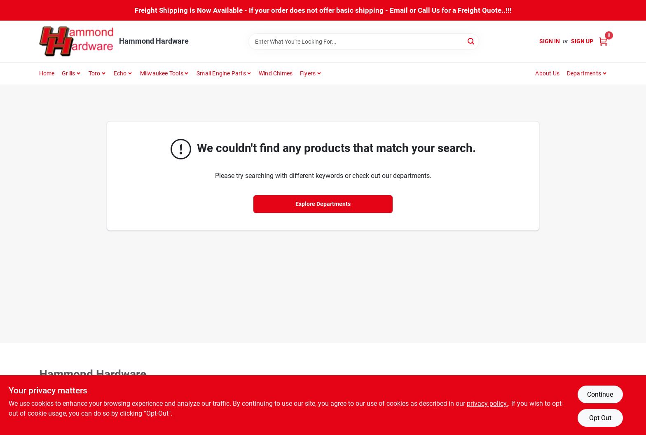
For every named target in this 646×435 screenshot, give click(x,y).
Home (47, 73)
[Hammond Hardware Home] (76, 41)
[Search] (471, 41)
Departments (584, 73)
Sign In (549, 41)
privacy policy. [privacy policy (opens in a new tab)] (487, 403)
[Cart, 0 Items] (603, 41)
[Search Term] (363, 41)
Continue (600, 394)
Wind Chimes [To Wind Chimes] (276, 73)
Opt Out (600, 418)
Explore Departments (323, 204)
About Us (547, 73)
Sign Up (582, 41)
